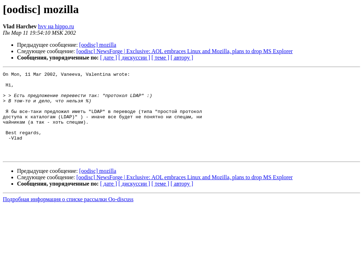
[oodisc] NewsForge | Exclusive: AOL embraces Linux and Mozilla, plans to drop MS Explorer (185, 51)
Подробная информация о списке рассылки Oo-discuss (68, 216)
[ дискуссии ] (134, 58)
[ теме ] (160, 58)
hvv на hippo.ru (56, 26)
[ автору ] (182, 58)
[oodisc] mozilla (97, 45)
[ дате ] (108, 58)
